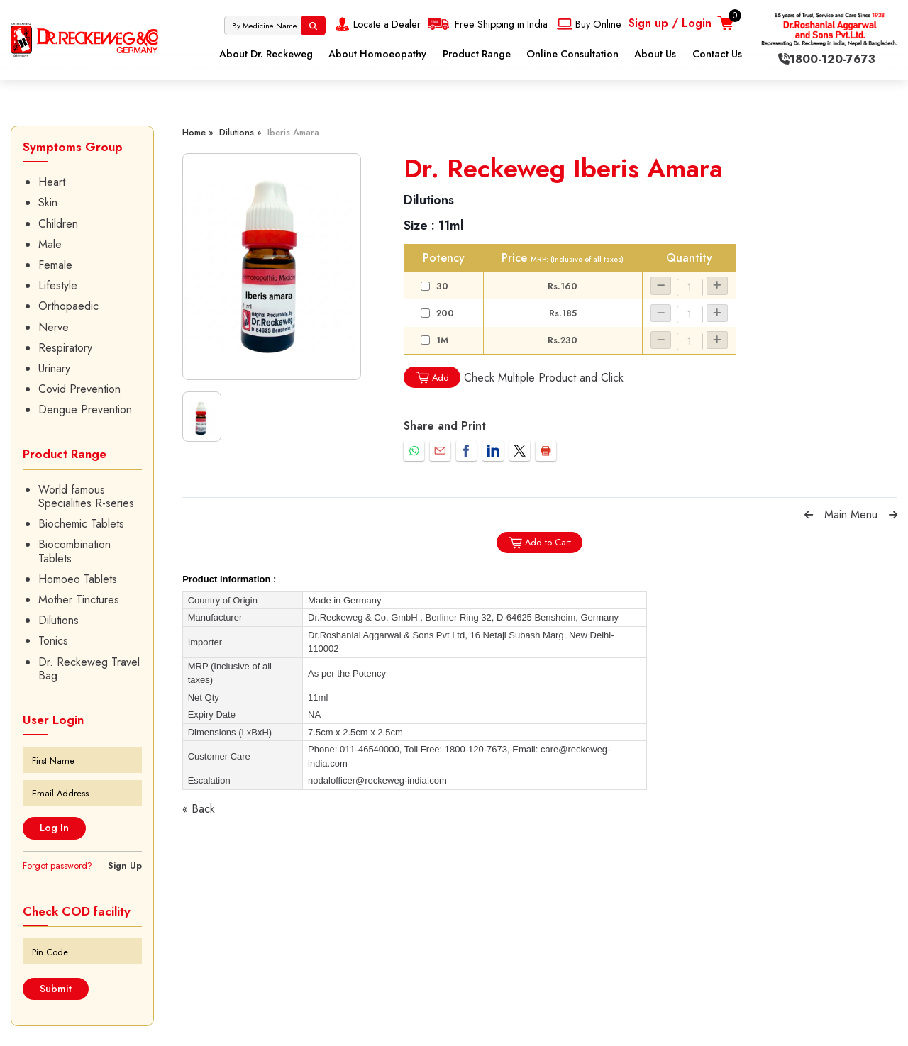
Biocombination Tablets (74, 551)
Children (58, 223)
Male (50, 244)
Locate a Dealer (376, 24)
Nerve (53, 327)
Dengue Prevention (85, 409)
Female (55, 265)
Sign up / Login (670, 23)
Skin (47, 202)
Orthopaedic (68, 306)
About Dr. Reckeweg (266, 54)
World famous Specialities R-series (86, 496)
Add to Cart (539, 542)
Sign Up (125, 865)
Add (432, 377)
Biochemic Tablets (81, 523)
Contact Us (717, 54)
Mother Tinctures (78, 599)
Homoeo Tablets (77, 579)
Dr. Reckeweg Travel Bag (89, 668)
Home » (198, 132)
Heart (51, 182)
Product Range (477, 54)
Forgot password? (57, 865)
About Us (655, 54)
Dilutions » (240, 132)
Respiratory (65, 348)
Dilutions (58, 620)
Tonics (53, 640)
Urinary (54, 368)
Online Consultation (572, 54)
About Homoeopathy (377, 54)
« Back (198, 809)
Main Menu (850, 514)
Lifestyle (57, 285)
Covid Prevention (79, 389)
